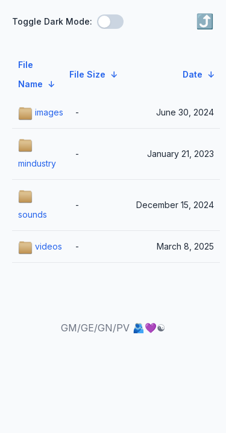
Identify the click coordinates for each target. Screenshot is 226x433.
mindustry (37, 153)
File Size (87, 74)
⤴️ (205, 21)
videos (40, 247)
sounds (32, 204)
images (40, 113)
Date (192, 74)
